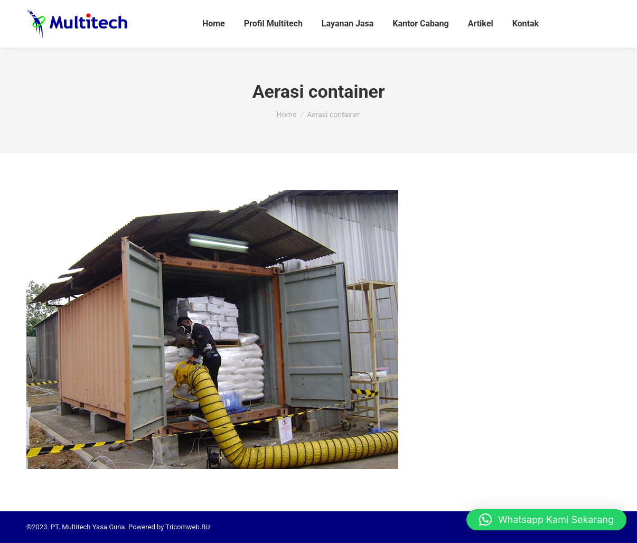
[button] (546, 519)
